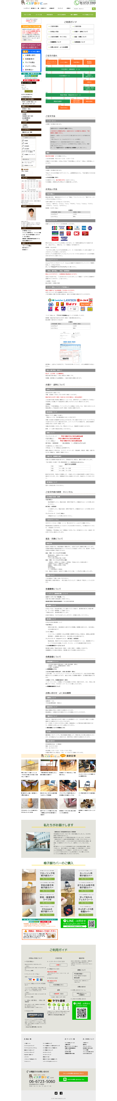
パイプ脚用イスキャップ (48, 1050)
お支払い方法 (54, 31)
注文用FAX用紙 (68, 1051)
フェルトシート (27, 1061)
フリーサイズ (28, 162)
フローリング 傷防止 (26, 245)
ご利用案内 (24, 125)
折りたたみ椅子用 (61, 14)
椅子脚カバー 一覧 (35, 8)
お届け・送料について (81, 32)
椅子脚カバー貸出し (26, 109)
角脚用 (26, 140)
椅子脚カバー (25, 249)
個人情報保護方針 (26, 118)
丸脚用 (26, 143)
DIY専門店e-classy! (26, 230)
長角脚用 (27, 146)
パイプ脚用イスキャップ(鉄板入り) (50, 1048)
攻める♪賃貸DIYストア (27, 240)
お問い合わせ (25, 127)
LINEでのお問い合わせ (87, 1053)
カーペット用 (39, 14)
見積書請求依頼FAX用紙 (69, 1053)
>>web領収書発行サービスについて (55, 645)
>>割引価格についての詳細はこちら (55, 727)
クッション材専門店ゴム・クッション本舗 (31, 232)
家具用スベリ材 (29, 165)
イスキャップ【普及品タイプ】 (30, 1059)
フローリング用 (27, 14)
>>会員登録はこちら (51, 669)
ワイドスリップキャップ (29, 1052)
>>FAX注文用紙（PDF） (52, 177)
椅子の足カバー (25, 247)
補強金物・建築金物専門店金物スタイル (31, 238)
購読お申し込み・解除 (27, 132)
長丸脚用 (27, 148)
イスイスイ (26, 1057)
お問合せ (69, 8)
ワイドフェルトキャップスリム (30, 1048)
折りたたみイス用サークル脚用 (30, 151)
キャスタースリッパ (47, 1052)
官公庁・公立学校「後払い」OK (29, 101)
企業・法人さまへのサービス (28, 103)
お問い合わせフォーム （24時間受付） (81, 994)
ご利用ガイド (43, 8)
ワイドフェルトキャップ (29, 1045)
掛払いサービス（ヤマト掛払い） (71, 1046)
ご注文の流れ (54, 26)
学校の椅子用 (50, 14)
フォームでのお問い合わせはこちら (73, 1073)
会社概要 (24, 114)
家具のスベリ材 (46, 1057)
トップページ (26, 8)
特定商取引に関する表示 (88, 1048)
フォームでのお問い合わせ (88, 1051)
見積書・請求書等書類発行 (70, 1048)
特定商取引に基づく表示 (27, 116)
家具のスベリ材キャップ (29, 1050)
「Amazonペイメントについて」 (59, 267)
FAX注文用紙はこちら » (58, 984)
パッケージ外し (68, 1050)
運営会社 (84, 1044)
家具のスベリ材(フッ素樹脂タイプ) (50, 1059)
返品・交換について (80, 37)
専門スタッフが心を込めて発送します (56, 1014)
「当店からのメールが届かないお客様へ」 (66, 147)
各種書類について (55, 42)
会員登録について (79, 42)
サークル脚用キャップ (47, 1043)
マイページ (60, 8)
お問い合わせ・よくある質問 (59, 47)
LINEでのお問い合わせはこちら (75, 1079)
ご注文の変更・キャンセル (58, 37)
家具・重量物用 (74, 14)
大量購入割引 (67, 1044)
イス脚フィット (27, 1043)
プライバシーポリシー (87, 1046)
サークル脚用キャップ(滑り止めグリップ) (51, 1045)
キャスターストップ (47, 1054)
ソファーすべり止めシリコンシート (50, 1061)
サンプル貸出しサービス (88, 14)
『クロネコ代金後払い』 (62, 315)
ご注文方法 (77, 26)
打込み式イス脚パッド (28, 1054)
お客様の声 (51, 8)
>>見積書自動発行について (53, 686)
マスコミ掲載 (25, 120)
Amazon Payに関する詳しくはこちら (34, 1027)
